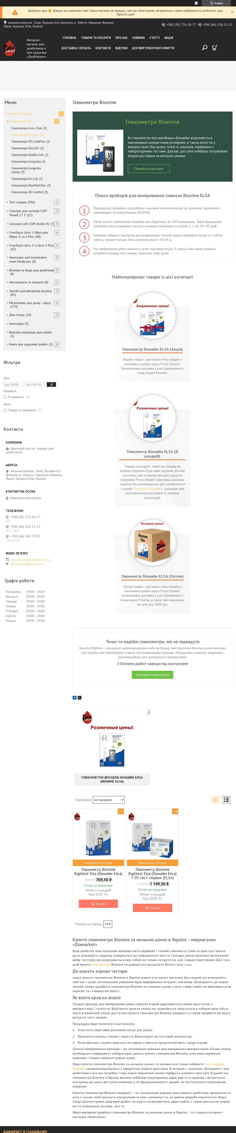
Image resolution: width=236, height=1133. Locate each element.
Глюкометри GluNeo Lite (28, 155)
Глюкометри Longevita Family (26, 170)
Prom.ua (140, 1120)
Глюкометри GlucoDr (25, 148)
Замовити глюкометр (152, 572)
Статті (154, 38)
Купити (100, 801)
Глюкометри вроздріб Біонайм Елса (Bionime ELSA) (111, 677)
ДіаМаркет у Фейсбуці (19, 1052)
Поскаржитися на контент (128, 1128)
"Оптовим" (210, 386)
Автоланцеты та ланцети (26, 282)
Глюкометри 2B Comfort (27, 192)
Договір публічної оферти (153, 48)
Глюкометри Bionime (25, 135)
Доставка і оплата (76, 48)
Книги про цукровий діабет (28, 344)
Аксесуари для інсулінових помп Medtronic (28, 259)
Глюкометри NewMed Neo (29, 185)
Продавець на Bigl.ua (118, 1124)
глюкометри (100, 862)
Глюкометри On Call (25, 179)
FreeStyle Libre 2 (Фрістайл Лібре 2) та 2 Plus (28, 234)
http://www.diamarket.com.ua (30, 560)
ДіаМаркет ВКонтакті (17, 1044)
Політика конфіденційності (164, 1128)
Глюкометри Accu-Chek (27, 128)
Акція (168, 38)
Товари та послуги (96, 38)
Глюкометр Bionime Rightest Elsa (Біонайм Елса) (98, 769)
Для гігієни (16, 315)
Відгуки (121, 48)
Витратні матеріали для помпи (30, 332)
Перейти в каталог (149, 168)
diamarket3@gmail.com (26, 564)
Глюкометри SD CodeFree (28, 141)
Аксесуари (16, 323)
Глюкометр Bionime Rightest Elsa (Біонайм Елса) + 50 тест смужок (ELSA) (152, 771)
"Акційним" (172, 391)
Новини (139, 38)
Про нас (121, 38)
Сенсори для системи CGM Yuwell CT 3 (28, 213)
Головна (69, 38)
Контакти (103, 48)
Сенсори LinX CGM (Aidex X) (29, 224)
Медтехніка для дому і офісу (30, 303)
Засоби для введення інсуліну (30, 291)
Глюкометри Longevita (26, 161)
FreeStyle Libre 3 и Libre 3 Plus (31, 245)
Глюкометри (17, 121)
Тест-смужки (18, 202)
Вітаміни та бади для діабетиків (31, 270)
